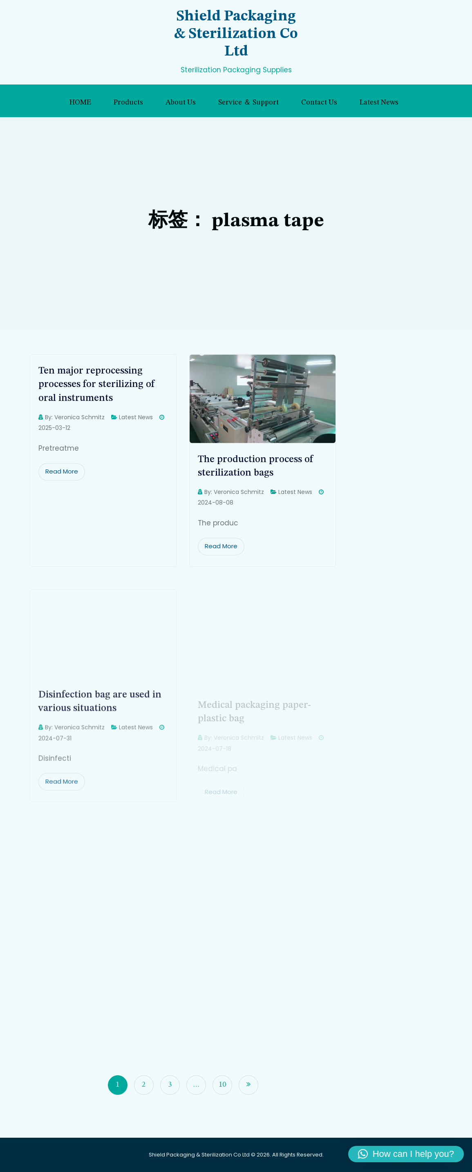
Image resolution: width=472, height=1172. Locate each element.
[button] (406, 1154)
